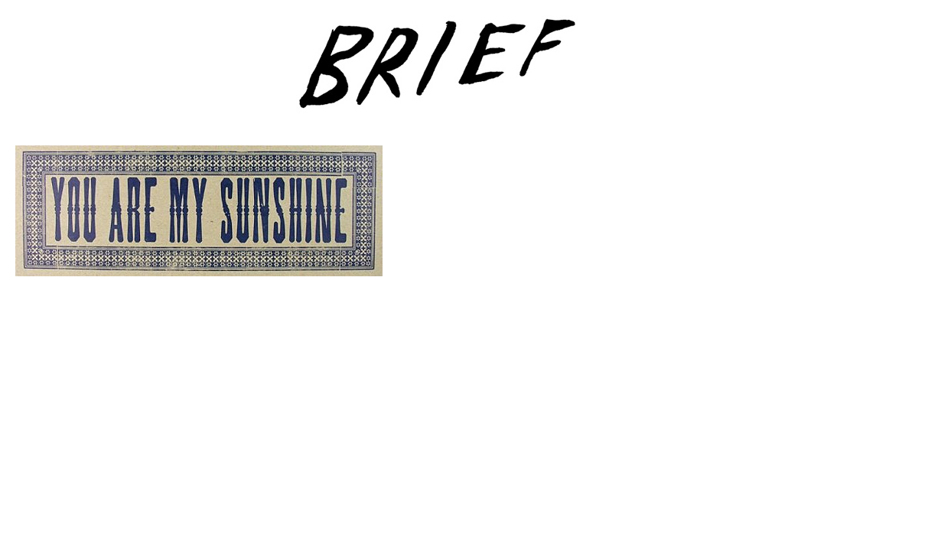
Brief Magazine (463, 72)
